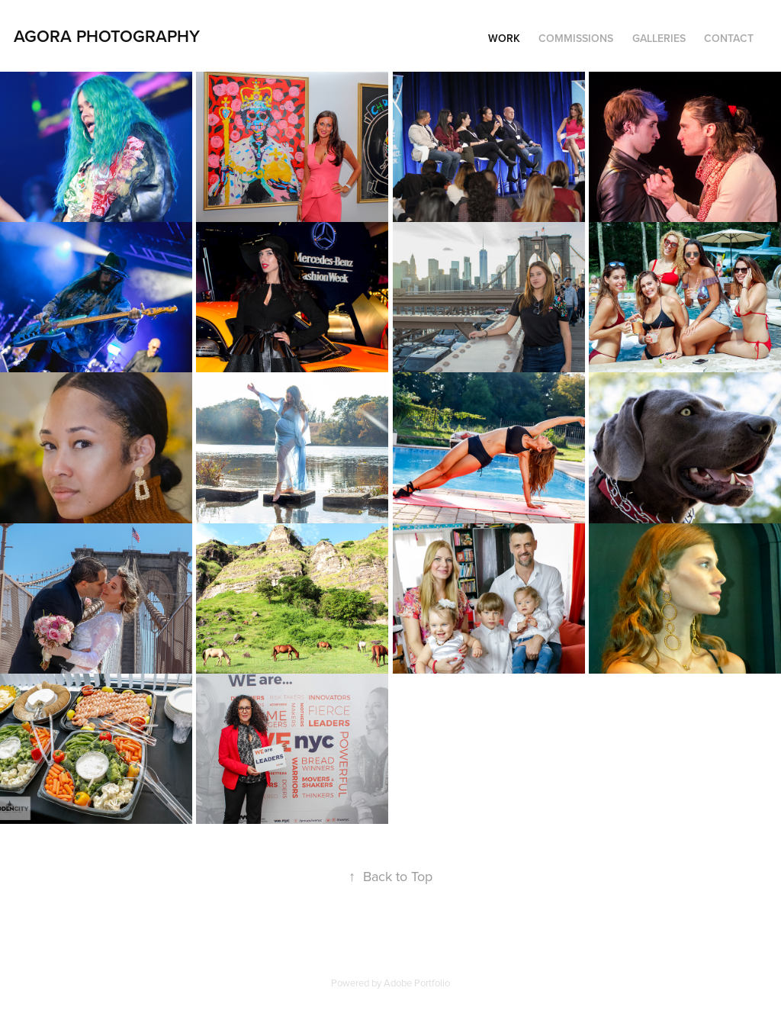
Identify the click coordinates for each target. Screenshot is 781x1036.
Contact (729, 38)
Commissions (575, 38)
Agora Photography (107, 36)
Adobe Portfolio (417, 982)
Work (504, 38)
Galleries (659, 38)
